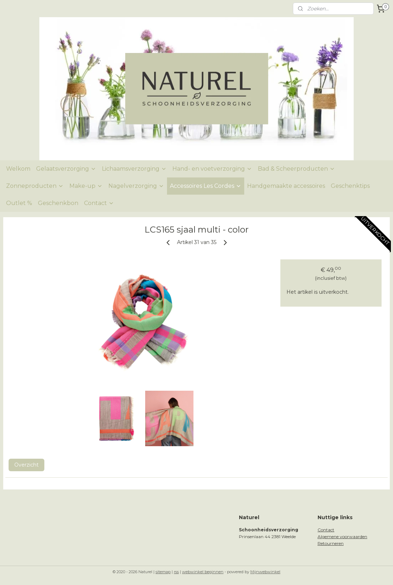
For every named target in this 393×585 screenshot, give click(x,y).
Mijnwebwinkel (265, 571)
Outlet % (19, 203)
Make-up (86, 185)
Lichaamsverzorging (134, 168)
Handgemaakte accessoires (286, 185)
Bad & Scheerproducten (296, 168)
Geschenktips (350, 185)
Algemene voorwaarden (342, 536)
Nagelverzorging (136, 185)
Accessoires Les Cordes (205, 185)
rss (176, 571)
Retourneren (331, 543)
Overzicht (26, 464)
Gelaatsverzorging (66, 168)
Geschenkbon (58, 203)
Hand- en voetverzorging (212, 168)
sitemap (163, 571)
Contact (99, 203)
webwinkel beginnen (202, 571)
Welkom (18, 168)
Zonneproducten (35, 185)
